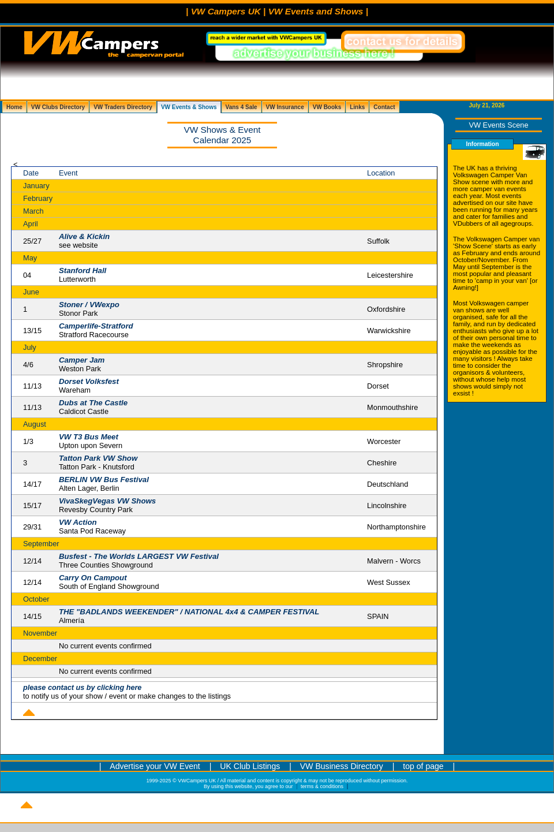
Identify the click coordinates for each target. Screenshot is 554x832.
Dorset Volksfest (89, 381)
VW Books (327, 107)
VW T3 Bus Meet (88, 436)
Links (357, 107)
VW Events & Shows (189, 107)
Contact (384, 107)
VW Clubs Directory (58, 107)
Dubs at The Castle (93, 402)
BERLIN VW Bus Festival (104, 479)
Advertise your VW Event (155, 766)
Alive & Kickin (84, 236)
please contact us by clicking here (82, 688)
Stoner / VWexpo (89, 304)
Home (14, 107)
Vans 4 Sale (241, 107)
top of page (423, 766)
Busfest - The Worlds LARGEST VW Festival (139, 556)
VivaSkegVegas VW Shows (107, 501)
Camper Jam (81, 360)
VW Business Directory (341, 766)
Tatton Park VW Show (98, 458)
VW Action (78, 522)
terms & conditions (322, 786)
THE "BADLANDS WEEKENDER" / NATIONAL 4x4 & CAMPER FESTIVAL (189, 611)
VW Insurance (285, 107)
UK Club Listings (251, 766)
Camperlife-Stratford (96, 326)
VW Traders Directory (122, 107)
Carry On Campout (93, 577)
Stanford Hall (82, 270)
